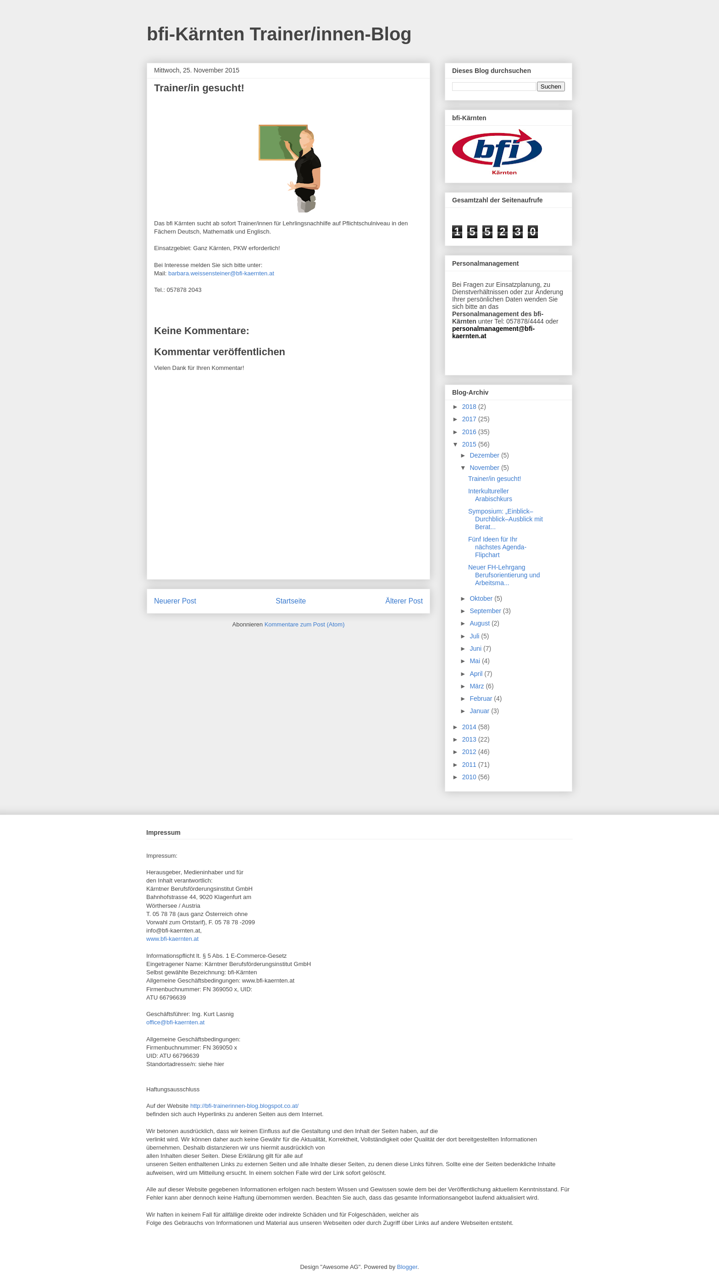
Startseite (291, 601)
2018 (470, 406)
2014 (470, 727)
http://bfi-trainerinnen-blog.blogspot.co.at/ (244, 1105)
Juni (476, 648)
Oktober (482, 598)
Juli (475, 636)
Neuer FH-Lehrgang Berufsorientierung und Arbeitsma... (504, 575)
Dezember (485, 455)
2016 (470, 432)
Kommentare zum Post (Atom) (305, 624)
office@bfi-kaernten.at (175, 1022)
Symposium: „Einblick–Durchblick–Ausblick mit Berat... (505, 519)
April (477, 673)
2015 (470, 444)
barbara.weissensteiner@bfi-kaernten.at (221, 273)
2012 (470, 751)
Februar (482, 698)
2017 (470, 419)
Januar (480, 711)
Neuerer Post (175, 601)
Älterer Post (404, 601)
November (485, 467)
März (478, 686)
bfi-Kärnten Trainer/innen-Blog (279, 34)
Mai (475, 661)
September (486, 611)
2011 (470, 764)
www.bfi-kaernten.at (172, 938)
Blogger (407, 1266)
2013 (470, 739)
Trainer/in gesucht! (494, 478)
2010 (470, 777)
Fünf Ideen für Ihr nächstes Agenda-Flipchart (497, 547)
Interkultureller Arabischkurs (490, 495)
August (480, 623)
